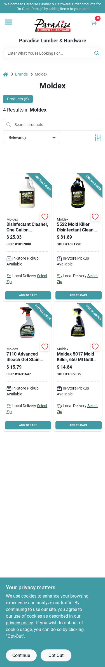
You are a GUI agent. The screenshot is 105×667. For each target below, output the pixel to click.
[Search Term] (52, 53)
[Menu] (8, 22)
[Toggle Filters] (98, 137)
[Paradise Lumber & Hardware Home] (52, 25)
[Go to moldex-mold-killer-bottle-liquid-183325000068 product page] (77, 367)
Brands (21, 74)
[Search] (97, 52)
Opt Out (56, 655)
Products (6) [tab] (18, 99)
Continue (21, 655)
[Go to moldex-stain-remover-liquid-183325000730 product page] (27, 367)
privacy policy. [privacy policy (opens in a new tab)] (20, 622)
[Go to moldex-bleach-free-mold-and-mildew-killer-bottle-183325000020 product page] (27, 238)
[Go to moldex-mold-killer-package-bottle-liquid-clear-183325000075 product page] (77, 238)
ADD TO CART (28, 295)
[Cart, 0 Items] (94, 22)
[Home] (5, 74)
